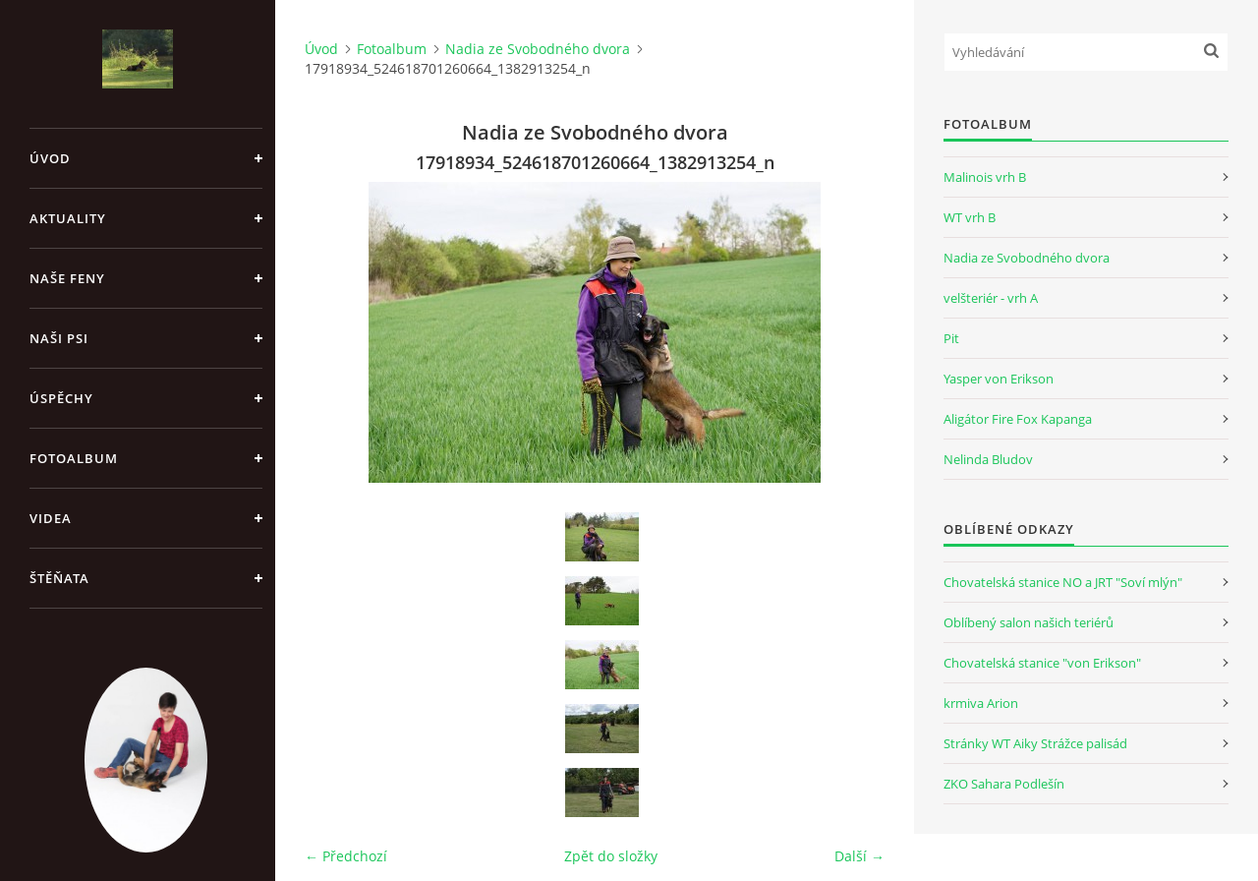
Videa (50, 518)
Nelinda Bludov (988, 459)
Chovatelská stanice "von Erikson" (1042, 663)
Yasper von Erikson (999, 378)
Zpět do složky (611, 856)
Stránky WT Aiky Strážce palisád (1035, 743)
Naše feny (67, 278)
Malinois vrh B (985, 177)
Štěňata (59, 578)
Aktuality (67, 218)
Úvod (50, 158)
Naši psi (58, 338)
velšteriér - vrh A (991, 298)
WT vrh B (970, 217)
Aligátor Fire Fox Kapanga (1018, 419)
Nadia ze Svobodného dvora (537, 48)
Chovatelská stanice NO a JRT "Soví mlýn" (1063, 582)
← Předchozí (346, 856)
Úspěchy (61, 398)
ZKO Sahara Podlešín (1004, 784)
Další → (859, 856)
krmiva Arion (981, 703)
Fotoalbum (73, 458)
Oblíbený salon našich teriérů (1029, 622)
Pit (951, 338)
